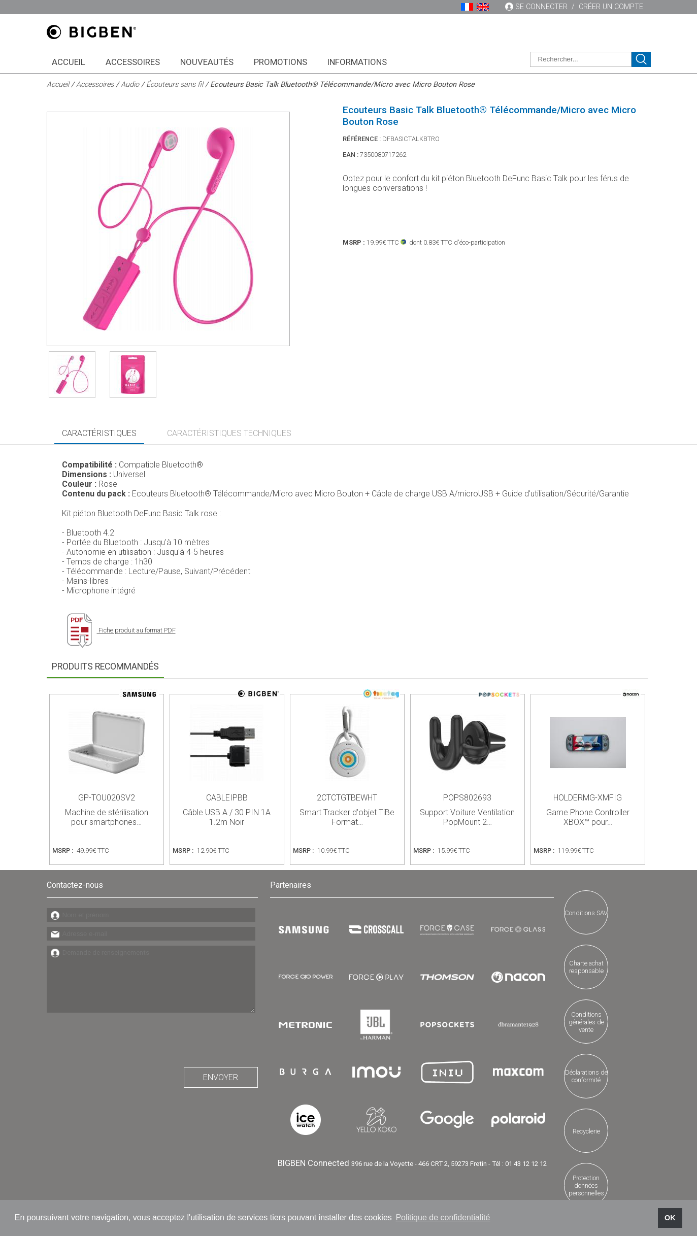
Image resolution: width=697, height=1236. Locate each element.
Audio (130, 84)
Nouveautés (207, 62)
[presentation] (124, 1037)
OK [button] (670, 1218)
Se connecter (541, 7)
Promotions (280, 62)
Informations (357, 62)
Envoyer (220, 1077)
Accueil (68, 62)
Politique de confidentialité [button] (442, 1217)
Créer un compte (611, 7)
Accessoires (133, 62)
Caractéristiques (99, 433)
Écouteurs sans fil (174, 84)
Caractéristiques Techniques (229, 433)
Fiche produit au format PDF (121, 630)
